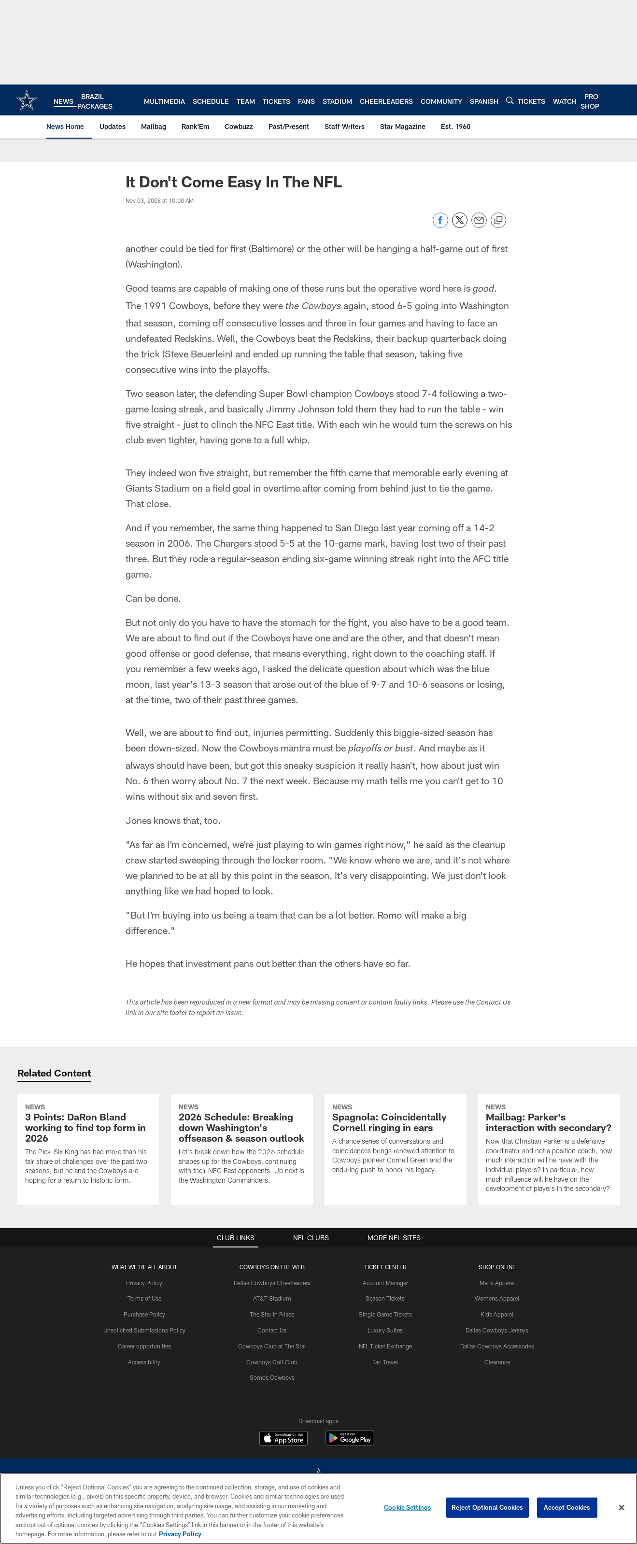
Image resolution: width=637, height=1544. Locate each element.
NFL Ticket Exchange (385, 1346)
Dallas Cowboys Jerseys (497, 1330)
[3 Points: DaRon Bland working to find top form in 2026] (88, 1145)
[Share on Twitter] (459, 225)
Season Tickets (385, 1298)
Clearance (497, 1362)
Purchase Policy (144, 1314)
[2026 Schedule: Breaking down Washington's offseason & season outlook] (242, 1145)
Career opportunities (144, 1346)
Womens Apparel (497, 1298)
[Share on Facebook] (440, 225)
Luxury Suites (385, 1330)
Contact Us (271, 1330)
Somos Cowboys (272, 1377)
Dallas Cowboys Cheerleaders (272, 1282)
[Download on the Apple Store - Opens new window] (283, 1439)
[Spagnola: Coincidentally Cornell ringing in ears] (396, 1140)
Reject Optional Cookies (488, 1507)
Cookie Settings (407, 1507)
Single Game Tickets (385, 1314)
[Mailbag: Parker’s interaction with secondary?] (549, 1149)
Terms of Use (144, 1298)
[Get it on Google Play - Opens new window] (350, 1443)
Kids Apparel (497, 1314)
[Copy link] (498, 220)
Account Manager (385, 1282)
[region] (318, 1508)
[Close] (621, 1507)
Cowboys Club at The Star (272, 1346)
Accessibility (144, 1362)
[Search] (510, 100)
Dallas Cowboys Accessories (497, 1346)
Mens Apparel (497, 1282)
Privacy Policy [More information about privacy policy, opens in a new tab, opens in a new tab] (180, 1534)
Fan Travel (385, 1362)
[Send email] (479, 225)
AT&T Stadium (272, 1298)
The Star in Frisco (272, 1314)
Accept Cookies (567, 1507)
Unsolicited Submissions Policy (144, 1330)
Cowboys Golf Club (271, 1362)
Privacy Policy (144, 1282)
